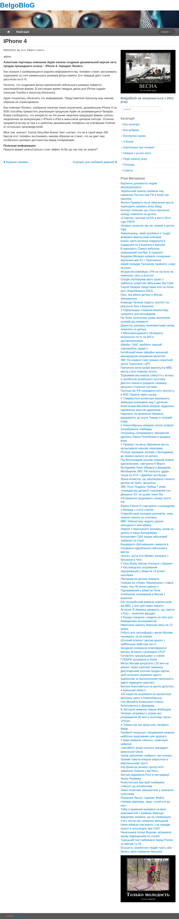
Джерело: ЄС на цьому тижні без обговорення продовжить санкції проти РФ (146, 498)
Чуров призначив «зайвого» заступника (146, 755)
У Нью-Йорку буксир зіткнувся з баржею (146, 563)
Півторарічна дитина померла (140, 578)
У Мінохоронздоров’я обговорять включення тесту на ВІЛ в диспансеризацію (142, 337)
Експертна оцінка (134, 135)
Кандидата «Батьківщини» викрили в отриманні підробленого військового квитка (144, 548)
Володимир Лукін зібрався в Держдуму (146, 467)
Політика (129, 164)
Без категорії (131, 124)
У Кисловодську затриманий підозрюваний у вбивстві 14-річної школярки (143, 571)
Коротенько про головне (139, 147)
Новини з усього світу (137, 153)
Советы (40, 50)
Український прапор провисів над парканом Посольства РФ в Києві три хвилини (145, 195)
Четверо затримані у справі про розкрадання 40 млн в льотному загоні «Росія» (145, 717)
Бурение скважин (15, 162)
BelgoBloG (17, 5)
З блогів (128, 141)
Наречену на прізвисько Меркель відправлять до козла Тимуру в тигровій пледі (146, 417)
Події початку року (135, 158)
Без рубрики (131, 130)
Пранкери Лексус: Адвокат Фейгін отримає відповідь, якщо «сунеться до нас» (145, 801)
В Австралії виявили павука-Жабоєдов (146, 709)
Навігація (22, 31)
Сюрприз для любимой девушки (95, 162)
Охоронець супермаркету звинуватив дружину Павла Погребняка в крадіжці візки (145, 436)
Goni (23, 50)
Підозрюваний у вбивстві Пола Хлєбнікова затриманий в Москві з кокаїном (143, 594)
